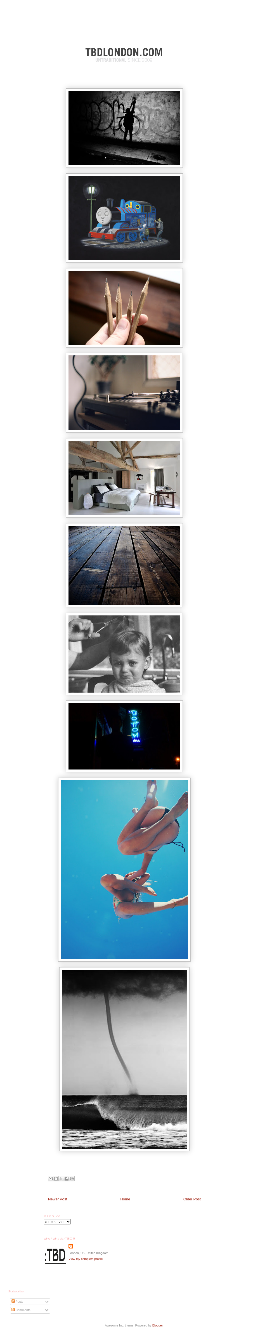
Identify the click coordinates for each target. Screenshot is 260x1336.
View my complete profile (85, 1259)
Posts (17, 1301)
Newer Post (57, 1199)
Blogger (157, 1325)
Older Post (192, 1199)
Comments (20, 1310)
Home (125, 1199)
